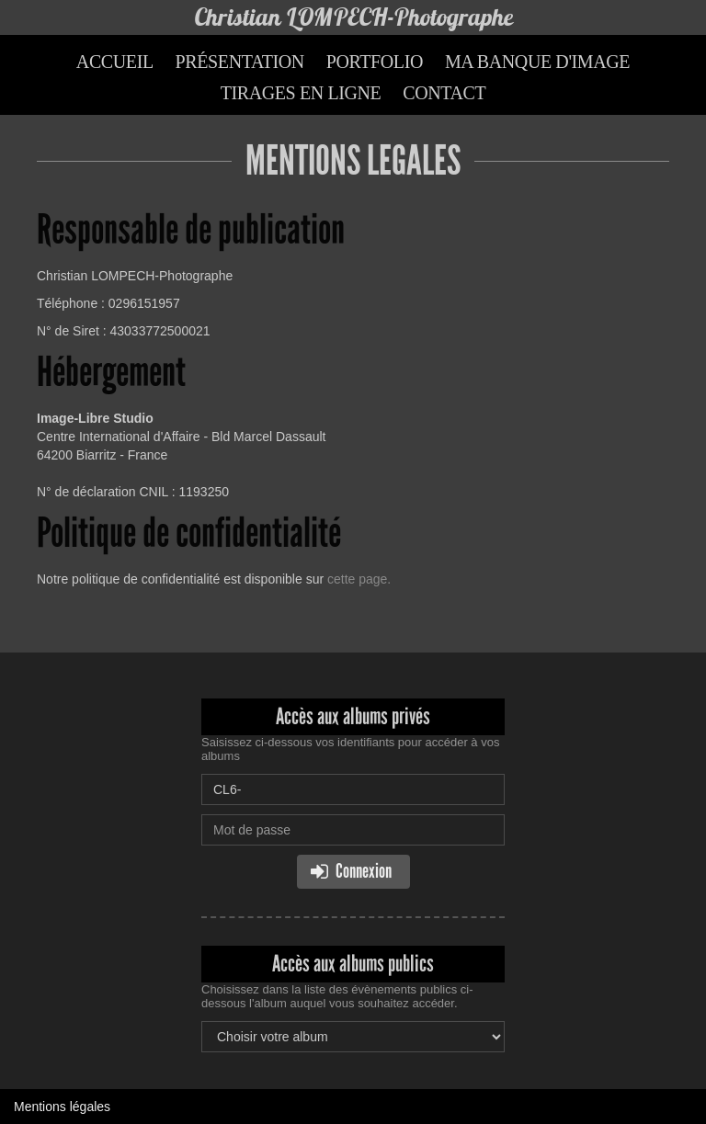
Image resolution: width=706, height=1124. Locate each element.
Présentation (240, 61)
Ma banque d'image (537, 61)
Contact (444, 93)
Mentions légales (62, 1106)
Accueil (115, 61)
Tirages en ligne (301, 93)
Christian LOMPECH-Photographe (353, 17)
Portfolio (374, 61)
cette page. (359, 579)
